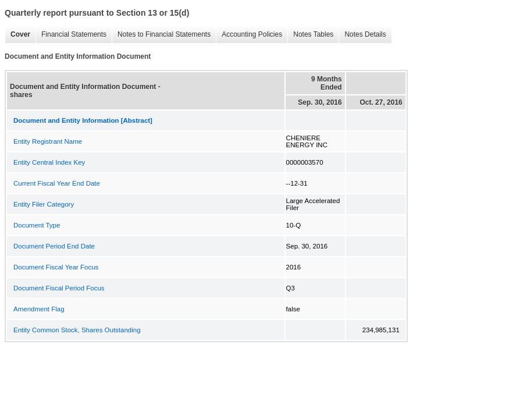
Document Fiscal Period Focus (59, 288)
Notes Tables (313, 34)
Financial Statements (73, 34)
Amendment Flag (39, 309)
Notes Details (365, 34)
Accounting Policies (252, 34)
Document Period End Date (54, 246)
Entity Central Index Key (49, 162)
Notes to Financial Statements (164, 34)
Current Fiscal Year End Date (56, 183)
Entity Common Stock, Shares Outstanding (77, 329)
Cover (20, 34)
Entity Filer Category (43, 204)
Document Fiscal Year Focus (55, 267)
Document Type (36, 225)
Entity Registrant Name (47, 141)
